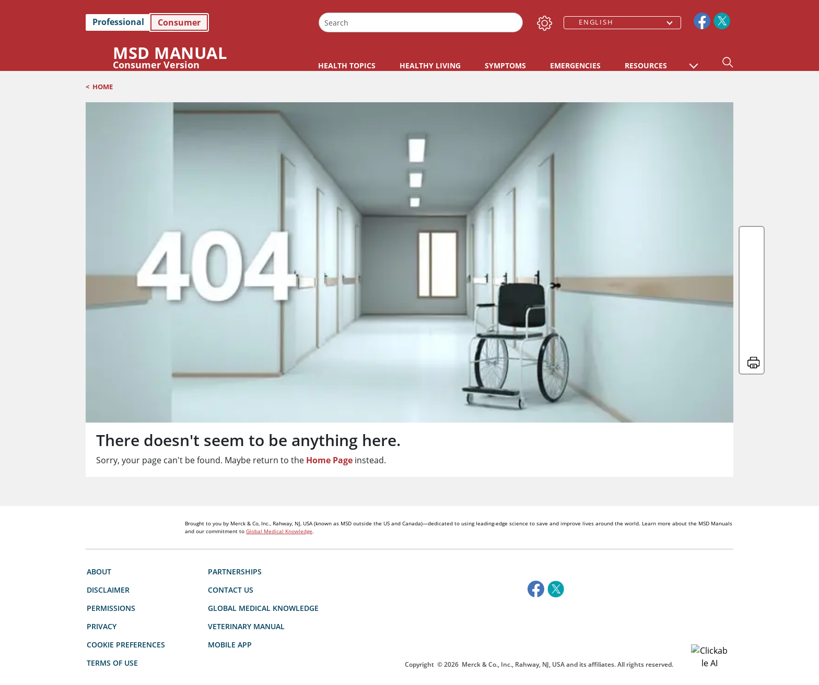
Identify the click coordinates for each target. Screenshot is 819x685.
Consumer (179, 22)
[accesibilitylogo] (539, 573)
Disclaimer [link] (108, 530)
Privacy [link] (101, 567)
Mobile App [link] (230, 585)
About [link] (99, 512)
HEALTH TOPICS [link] (347, 65)
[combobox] (421, 22)
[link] (197, 22)
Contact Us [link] (230, 530)
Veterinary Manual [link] (246, 567)
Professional (118, 22)
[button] (693, 60)
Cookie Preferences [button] (126, 585)
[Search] (514, 23)
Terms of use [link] (112, 603)
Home (102, 86)
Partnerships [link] (235, 512)
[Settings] (543, 21)
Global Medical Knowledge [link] (263, 549)
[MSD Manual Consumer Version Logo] (189, 57)
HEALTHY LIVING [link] (533, 65)
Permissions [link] (111, 549)
